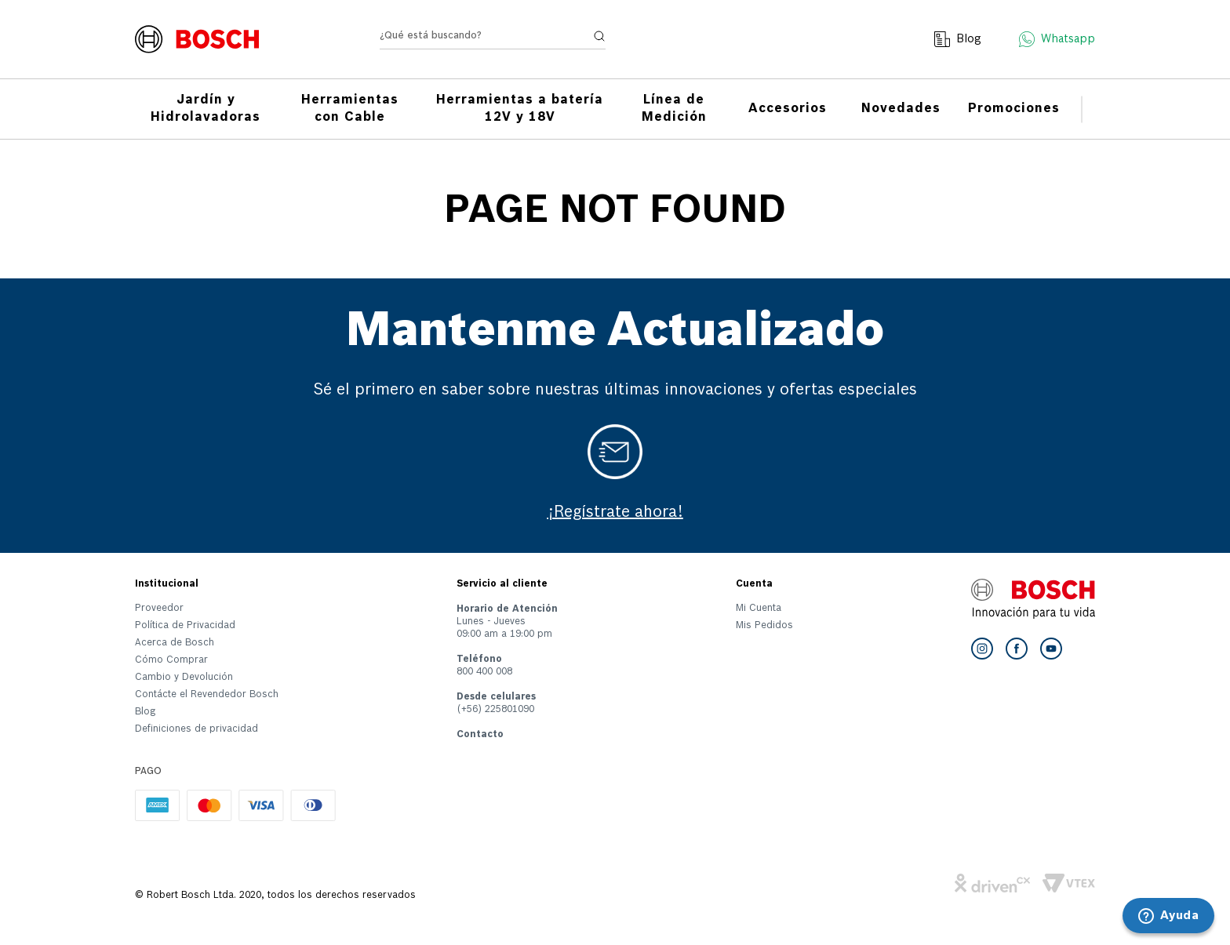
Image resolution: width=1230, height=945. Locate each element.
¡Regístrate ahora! (615, 513)
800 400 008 (484, 672)
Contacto (480, 735)
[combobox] (493, 47)
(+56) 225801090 (495, 709)
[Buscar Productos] (599, 44)
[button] (206, 732)
